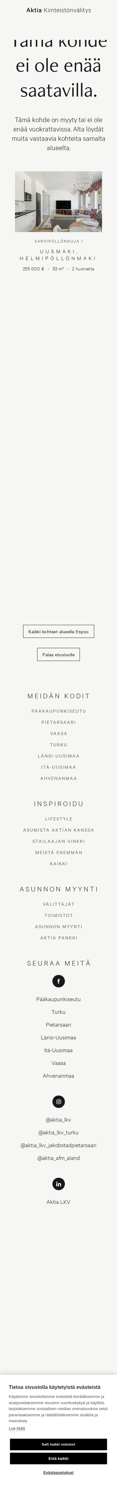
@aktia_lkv (58, 1119)
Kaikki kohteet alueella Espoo (58, 631)
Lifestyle (59, 818)
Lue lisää (17, 1428)
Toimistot (58, 915)
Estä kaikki (58, 1458)
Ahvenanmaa (58, 778)
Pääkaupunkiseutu (59, 711)
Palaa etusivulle (58, 654)
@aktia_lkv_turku (58, 1132)
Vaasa (59, 733)
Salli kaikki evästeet (59, 1444)
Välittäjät (59, 904)
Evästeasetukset (58, 1472)
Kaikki (59, 863)
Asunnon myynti (59, 926)
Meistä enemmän (59, 852)
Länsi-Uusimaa (59, 756)
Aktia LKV (58, 1201)
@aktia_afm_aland (58, 1157)
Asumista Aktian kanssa (59, 830)
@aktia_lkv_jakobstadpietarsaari (58, 1144)
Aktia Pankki (59, 937)
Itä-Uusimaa (58, 767)
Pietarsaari (58, 722)
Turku (59, 744)
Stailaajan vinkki (58, 841)
